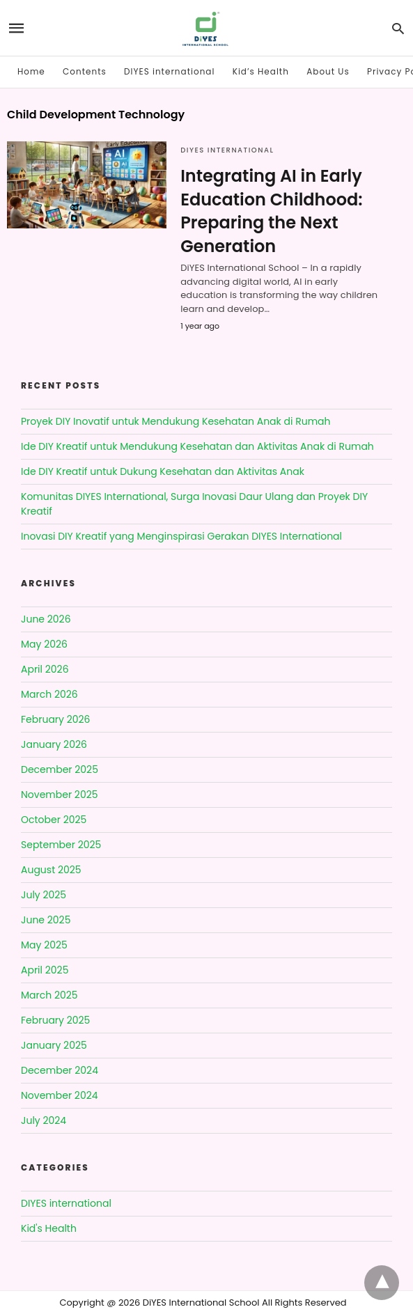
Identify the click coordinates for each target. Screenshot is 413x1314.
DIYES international (169, 71)
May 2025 (44, 945)
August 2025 (51, 870)
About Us (328, 71)
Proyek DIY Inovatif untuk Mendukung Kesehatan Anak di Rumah (176, 421)
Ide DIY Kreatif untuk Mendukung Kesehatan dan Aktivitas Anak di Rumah (197, 446)
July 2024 (43, 1120)
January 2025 (54, 1045)
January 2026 (54, 744)
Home (31, 71)
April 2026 (45, 669)
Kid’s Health (261, 71)
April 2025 (44, 970)
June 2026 (46, 619)
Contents (85, 71)
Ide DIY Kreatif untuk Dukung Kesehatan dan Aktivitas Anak (162, 471)
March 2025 (49, 995)
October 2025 (53, 820)
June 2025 (45, 920)
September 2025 (61, 845)
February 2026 (55, 719)
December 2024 (59, 1070)
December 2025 (59, 769)
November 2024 (59, 1095)
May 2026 (44, 644)
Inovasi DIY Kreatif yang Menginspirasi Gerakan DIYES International (181, 536)
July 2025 (43, 895)
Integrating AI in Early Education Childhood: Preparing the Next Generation (271, 211)
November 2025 (59, 794)
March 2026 (49, 694)
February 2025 (55, 1020)
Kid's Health (49, 1228)
